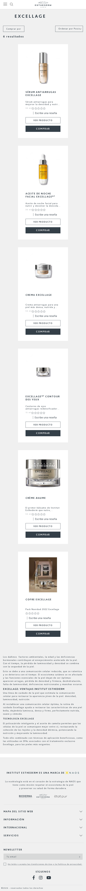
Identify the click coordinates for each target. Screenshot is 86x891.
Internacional (15, 827)
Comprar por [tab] (13, 29)
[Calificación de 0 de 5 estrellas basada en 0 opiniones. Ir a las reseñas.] (39, 108)
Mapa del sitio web (18, 811)
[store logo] (43, 5)
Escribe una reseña (46, 113)
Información (14, 819)
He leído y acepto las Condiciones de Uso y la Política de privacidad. (45, 864)
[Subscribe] (79, 857)
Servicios (11, 835)
